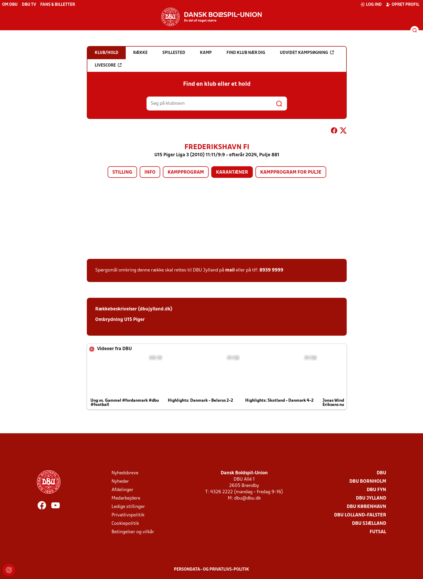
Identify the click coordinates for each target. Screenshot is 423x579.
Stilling (122, 172)
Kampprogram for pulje (290, 172)
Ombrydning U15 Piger (120, 320)
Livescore (108, 65)
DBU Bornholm (367, 481)
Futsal (378, 532)
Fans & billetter (57, 5)
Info (149, 172)
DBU (381, 473)
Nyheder (120, 481)
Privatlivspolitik (128, 515)
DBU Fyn (376, 490)
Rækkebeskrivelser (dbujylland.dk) (133, 309)
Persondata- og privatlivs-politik (211, 569)
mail (230, 270)
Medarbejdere (126, 498)
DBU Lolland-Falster (360, 515)
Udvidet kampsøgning (307, 53)
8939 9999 (271, 270)
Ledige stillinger (128, 507)
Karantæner (232, 172)
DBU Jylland (371, 498)
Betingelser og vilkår (133, 532)
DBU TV (29, 5)
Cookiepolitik (125, 523)
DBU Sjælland (369, 523)
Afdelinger (122, 490)
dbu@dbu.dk (247, 498)
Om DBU (10, 5)
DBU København (366, 507)
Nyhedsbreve (125, 473)
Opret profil (402, 4)
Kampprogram (186, 172)
